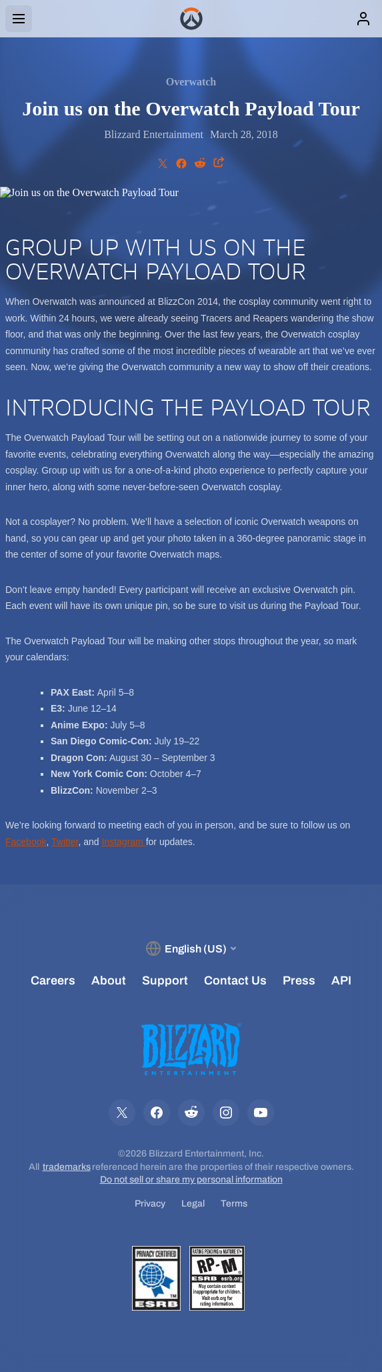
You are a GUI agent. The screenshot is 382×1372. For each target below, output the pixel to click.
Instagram (124, 841)
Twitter (64, 841)
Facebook (25, 841)
